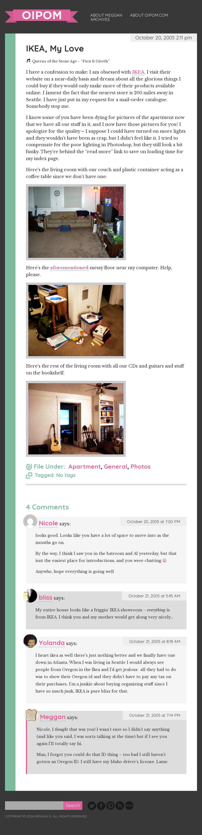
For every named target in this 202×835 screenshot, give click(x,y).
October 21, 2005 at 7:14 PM (154, 715)
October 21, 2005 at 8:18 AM (154, 641)
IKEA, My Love (55, 48)
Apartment (84, 466)
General (115, 466)
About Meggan (106, 15)
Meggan (53, 716)
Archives (100, 19)
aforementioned (69, 267)
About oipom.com (149, 15)
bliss (45, 597)
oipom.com (41, 16)
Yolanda (52, 642)
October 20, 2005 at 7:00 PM (153, 521)
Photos (141, 466)
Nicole (48, 523)
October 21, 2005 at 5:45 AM (154, 595)
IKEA (138, 72)
